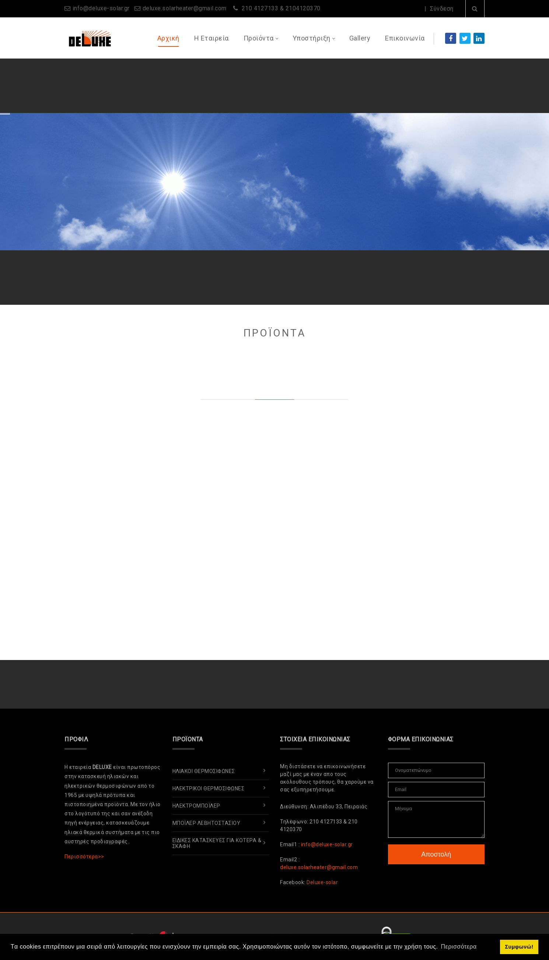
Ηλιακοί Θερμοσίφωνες (203, 771)
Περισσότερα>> (84, 857)
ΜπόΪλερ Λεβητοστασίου (206, 823)
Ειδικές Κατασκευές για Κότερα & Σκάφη (217, 843)
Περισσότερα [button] (459, 946)
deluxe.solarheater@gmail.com (185, 8)
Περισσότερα (434, 85)
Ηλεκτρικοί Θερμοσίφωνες (208, 788)
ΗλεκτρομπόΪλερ (196, 806)
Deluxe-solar (322, 882)
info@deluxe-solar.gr (101, 8)
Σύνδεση (442, 9)
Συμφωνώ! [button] (519, 947)
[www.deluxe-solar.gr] (88, 37)
